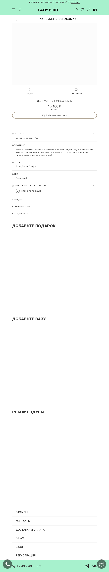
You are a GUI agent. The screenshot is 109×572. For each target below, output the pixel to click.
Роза (18, 166)
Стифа (32, 166)
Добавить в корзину (54, 115)
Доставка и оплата (54, 529)
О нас (54, 538)
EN (95, 9)
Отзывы (54, 512)
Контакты (54, 520)
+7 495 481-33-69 (26, 566)
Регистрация (26, 555)
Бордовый (21, 178)
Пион (25, 166)
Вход (19, 546)
